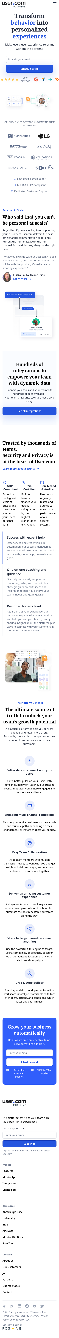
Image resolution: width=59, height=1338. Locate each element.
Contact (7, 1292)
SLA (27, 1319)
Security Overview (30, 1315)
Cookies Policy (17, 1319)
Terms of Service (11, 1315)
